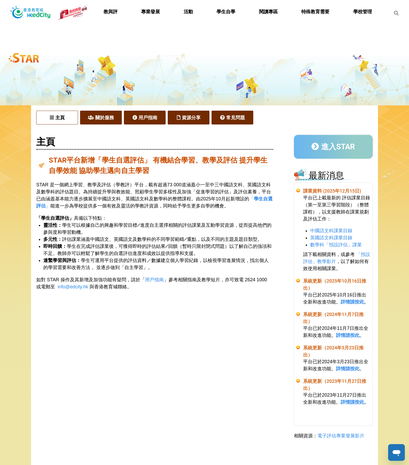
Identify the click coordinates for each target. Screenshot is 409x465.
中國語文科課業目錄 (331, 230)
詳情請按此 (352, 302)
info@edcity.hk (73, 286)
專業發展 (150, 11)
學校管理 (362, 11)
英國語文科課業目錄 (331, 237)
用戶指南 (154, 279)
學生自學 (225, 11)
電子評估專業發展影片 (340, 435)
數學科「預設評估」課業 (336, 244)
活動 (188, 11)
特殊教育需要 (315, 11)
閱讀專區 (268, 11)
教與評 (111, 11)
